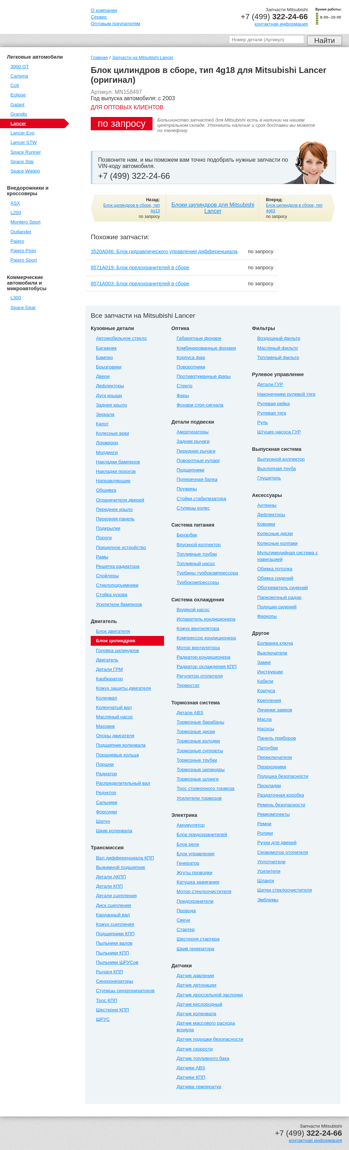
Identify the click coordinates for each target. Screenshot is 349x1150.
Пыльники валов (114, 943)
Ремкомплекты (273, 814)
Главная (99, 57)
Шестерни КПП (112, 1009)
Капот (102, 423)
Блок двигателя (113, 631)
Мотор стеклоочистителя (204, 891)
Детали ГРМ (109, 669)
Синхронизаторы (114, 981)
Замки (264, 662)
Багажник (106, 348)
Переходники (271, 766)
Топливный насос (196, 563)
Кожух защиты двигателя (123, 688)
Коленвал (106, 698)
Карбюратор (109, 678)
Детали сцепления (116, 895)
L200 (15, 212)
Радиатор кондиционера (203, 657)
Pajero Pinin (23, 250)
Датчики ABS (191, 1067)
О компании (104, 10)
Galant (17, 104)
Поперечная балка (197, 479)
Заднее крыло (111, 405)
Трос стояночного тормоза (206, 788)
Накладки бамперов (118, 461)
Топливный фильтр (278, 357)
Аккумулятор (191, 825)
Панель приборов (276, 738)
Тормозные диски (196, 731)
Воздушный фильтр (278, 338)
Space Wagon (25, 171)
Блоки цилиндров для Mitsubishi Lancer (212, 208)
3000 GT (19, 66)
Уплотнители (271, 861)
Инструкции (270, 671)
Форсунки (106, 811)
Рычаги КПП (109, 971)
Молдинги (107, 452)
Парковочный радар (279, 597)
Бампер (104, 357)
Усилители (268, 871)
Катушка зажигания (198, 882)
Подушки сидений (277, 606)
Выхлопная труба (276, 468)
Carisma (19, 76)
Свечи (183, 920)
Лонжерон (107, 442)
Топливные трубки (197, 554)
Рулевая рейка (273, 403)
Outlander (20, 231)
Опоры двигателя (115, 735)
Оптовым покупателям (115, 23)
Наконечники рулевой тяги (286, 394)
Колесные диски (275, 533)
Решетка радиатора (118, 566)
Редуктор (106, 792)
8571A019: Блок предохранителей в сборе (140, 267)
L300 (15, 297)
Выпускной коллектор (281, 459)
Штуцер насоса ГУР (279, 431)
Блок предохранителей (202, 834)
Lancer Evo (22, 132)
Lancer (18, 123)
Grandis (18, 114)
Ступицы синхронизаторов (125, 990)
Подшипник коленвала (121, 745)
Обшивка (106, 490)
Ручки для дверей (277, 842)
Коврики (266, 524)
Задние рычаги (193, 441)
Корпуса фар (191, 357)
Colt (14, 85)
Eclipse (18, 94)
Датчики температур (199, 1086)
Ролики (265, 833)
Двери (103, 376)
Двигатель (107, 659)
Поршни (105, 764)
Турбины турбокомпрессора (207, 573)
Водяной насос (193, 609)
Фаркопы (267, 616)
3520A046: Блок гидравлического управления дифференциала (164, 251)
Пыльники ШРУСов (117, 962)
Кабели (265, 681)
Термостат (188, 685)
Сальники (106, 802)
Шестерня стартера (198, 939)
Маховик (105, 726)
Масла (264, 719)
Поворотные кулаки (198, 460)
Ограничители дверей (120, 500)
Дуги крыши (109, 395)
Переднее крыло (114, 509)
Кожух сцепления (115, 924)
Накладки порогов (116, 471)
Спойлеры (107, 575)
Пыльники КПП (112, 952)
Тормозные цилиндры (201, 769)
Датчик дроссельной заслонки (210, 994)
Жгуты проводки (194, 872)
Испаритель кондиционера (206, 619)
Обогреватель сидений (282, 587)
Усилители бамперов (119, 604)
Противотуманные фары (204, 376)
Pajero (17, 241)
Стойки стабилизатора (201, 498)
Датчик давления (195, 975)
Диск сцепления (113, 905)
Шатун (103, 821)
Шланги (265, 880)
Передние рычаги (196, 451)
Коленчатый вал (114, 707)
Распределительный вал (123, 783)
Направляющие (113, 480)
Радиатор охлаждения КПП (207, 666)
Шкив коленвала (114, 830)
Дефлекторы (110, 385)
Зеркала (105, 414)
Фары (183, 395)
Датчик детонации (196, 985)
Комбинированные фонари (206, 348)
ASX (15, 203)
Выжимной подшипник (120, 867)
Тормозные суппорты (200, 750)
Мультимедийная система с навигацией (287, 556)
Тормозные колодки (198, 741)
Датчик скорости (195, 1049)
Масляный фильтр (277, 348)
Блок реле (188, 844)
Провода (186, 910)
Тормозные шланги (197, 779)
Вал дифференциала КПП (125, 857)
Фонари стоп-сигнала (200, 405)
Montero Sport (25, 222)
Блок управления (195, 853)
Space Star (22, 161)
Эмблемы (268, 899)
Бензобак (187, 534)
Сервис (99, 17)
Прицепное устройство (121, 547)
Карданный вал (113, 914)
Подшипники (190, 470)
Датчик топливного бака (203, 1058)
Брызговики (108, 366)
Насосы (265, 728)
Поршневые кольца (117, 754)
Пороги (104, 537)
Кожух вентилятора (198, 628)
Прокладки (269, 785)
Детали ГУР (270, 384)
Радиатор (106, 773)
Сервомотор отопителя (282, 852)
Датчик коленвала (196, 1013)
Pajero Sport (23, 260)
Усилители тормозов (199, 798)
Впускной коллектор (199, 544)
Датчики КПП (191, 1077)
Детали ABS (190, 712)
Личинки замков (274, 709)
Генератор (188, 863)
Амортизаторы (193, 431)
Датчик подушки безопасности (210, 1039)
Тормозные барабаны (200, 722)
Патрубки (267, 747)
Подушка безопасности (282, 776)
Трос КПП (106, 1000)
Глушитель (269, 478)
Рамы (102, 556)
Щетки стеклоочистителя (284, 890)
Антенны (266, 505)
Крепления (269, 700)
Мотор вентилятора (198, 647)
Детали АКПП (111, 876)
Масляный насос (114, 716)
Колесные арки (112, 433)
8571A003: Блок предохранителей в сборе (140, 283)
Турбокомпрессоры (198, 582)
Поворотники (191, 366)
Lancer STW (23, 142)
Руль (262, 422)
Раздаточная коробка (280, 795)
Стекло (184, 385)
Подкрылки (108, 528)
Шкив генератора (195, 948)
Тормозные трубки (197, 760)
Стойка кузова (111, 594)
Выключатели (272, 652)
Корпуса (266, 690)
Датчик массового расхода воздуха (206, 1026)
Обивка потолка (274, 568)
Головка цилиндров (117, 650)
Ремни (264, 823)
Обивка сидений (275, 578)
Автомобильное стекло (121, 338)
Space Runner (25, 152)
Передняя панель (115, 518)
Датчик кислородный (199, 1004)
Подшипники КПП (115, 933)
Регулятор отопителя (200, 676)
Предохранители (195, 901)
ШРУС (103, 1019)
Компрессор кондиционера (206, 637)
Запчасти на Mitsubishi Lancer (142, 57)
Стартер (186, 929)
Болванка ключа (275, 643)
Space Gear (23, 307)
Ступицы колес (193, 508)
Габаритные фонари (199, 338)
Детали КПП (109, 886)
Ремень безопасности (281, 804)
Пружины (187, 488)
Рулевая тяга (271, 413)
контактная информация (281, 24)
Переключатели (274, 757)
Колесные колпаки (277, 543)
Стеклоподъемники (117, 585)
